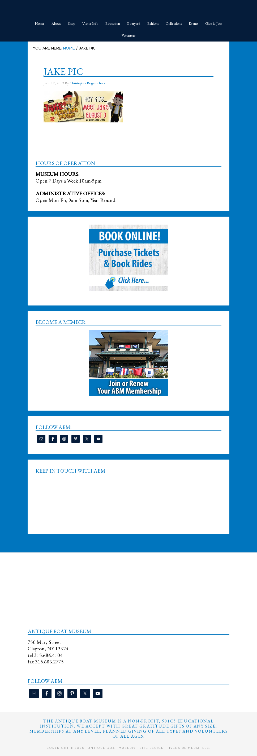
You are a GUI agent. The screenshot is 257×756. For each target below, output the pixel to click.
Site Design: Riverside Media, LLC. (175, 747)
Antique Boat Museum (128, 8)
